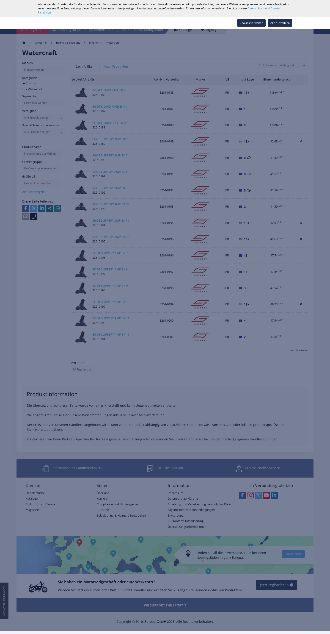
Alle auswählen (280, 23)
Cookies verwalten (251, 23)
